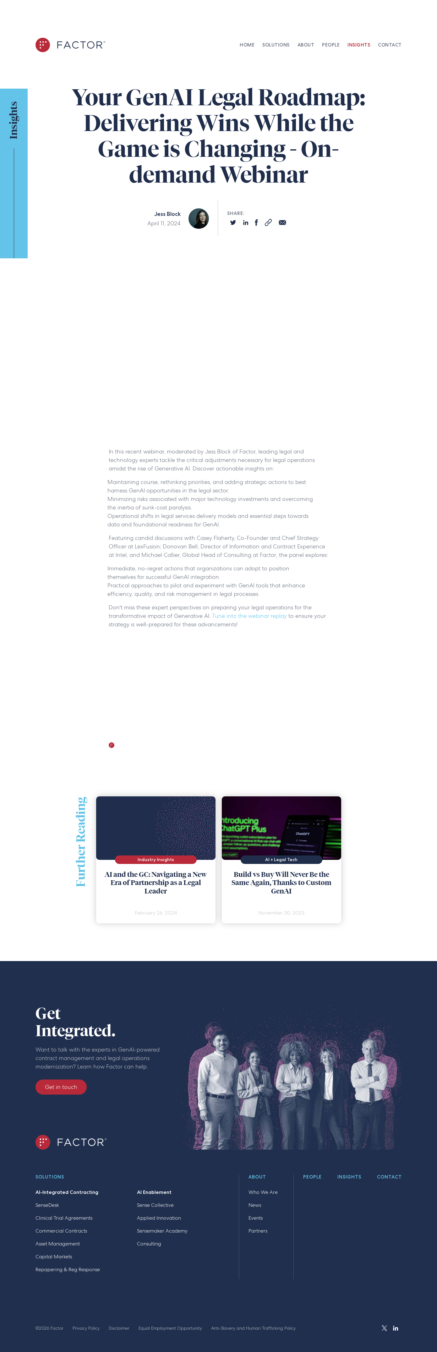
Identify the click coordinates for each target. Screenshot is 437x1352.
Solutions (50, 1177)
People (312, 1177)
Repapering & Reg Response (68, 1269)
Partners (258, 1231)
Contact (389, 1177)
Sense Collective (155, 1205)
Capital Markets (54, 1256)
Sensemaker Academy (162, 1231)
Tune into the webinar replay (249, 615)
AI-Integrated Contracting (67, 1192)
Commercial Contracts (61, 1231)
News (255, 1205)
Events (256, 1218)
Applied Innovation (159, 1218)
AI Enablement (154, 1192)
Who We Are (263, 1192)
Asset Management (58, 1243)
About (257, 1177)
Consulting (149, 1243)
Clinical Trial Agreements (64, 1218)
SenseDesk (47, 1205)
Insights (349, 1177)
